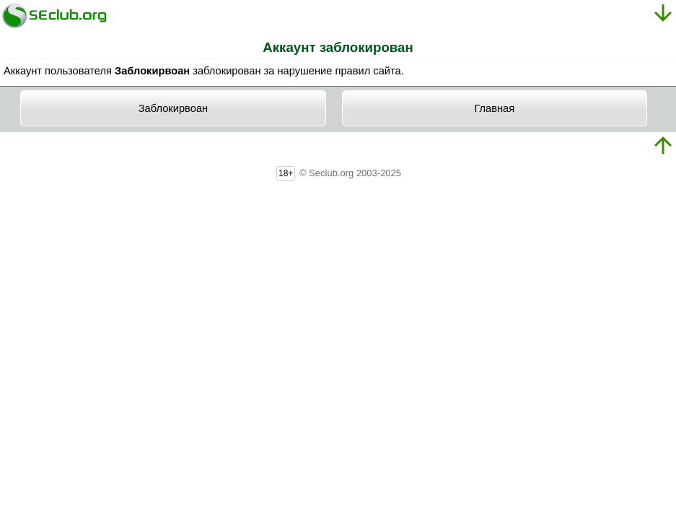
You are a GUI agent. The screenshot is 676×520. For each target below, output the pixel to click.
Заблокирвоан (173, 108)
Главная (494, 108)
